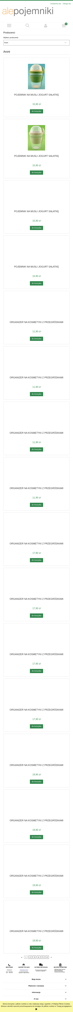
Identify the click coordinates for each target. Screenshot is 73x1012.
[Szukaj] (27, 25)
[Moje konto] (45, 26)
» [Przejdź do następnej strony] (51, 957)
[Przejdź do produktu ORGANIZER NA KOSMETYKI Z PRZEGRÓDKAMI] (36, 307)
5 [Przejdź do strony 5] (42, 957)
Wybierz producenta (10, 38)
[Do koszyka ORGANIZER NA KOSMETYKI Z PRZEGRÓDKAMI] (36, 339)
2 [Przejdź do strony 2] (30, 957)
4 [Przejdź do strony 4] (38, 957)
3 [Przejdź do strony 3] (34, 957)
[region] (36, 968)
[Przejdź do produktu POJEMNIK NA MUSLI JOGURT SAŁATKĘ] (36, 76)
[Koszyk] (63, 25)
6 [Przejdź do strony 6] (47, 957)
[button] (9, 26)
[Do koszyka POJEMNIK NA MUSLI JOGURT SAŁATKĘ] (36, 111)
